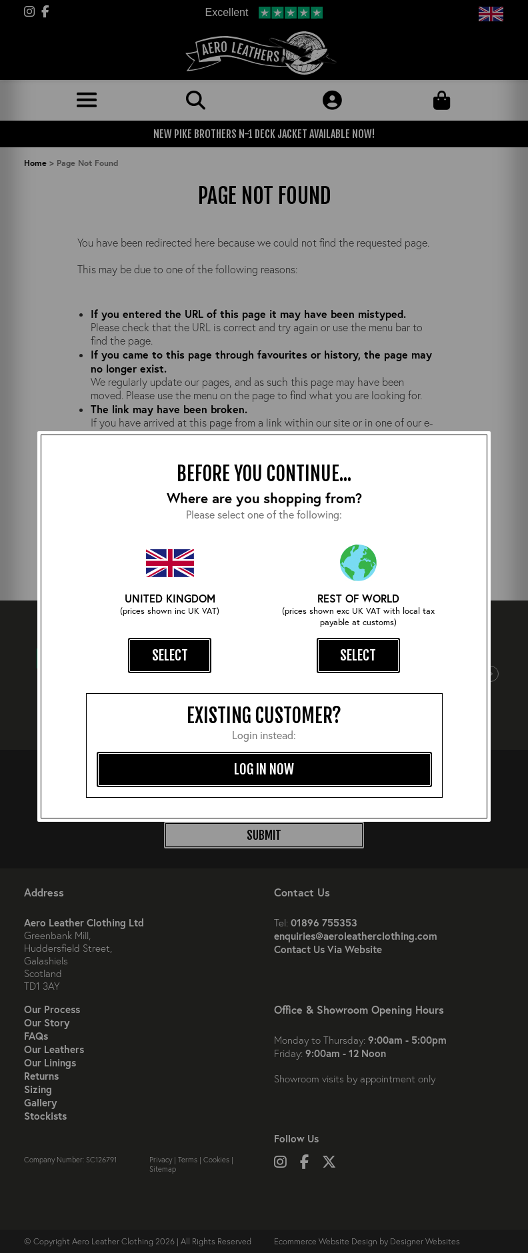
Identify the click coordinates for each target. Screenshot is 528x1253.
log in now (264, 769)
